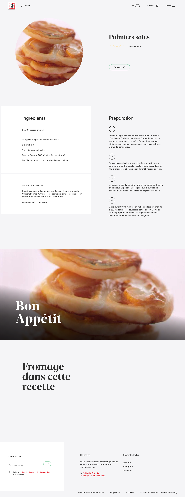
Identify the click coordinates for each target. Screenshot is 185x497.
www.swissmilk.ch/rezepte (34, 202)
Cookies (130, 492)
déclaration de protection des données (34, 472)
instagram (128, 466)
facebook (127, 470)
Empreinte (115, 492)
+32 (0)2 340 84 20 (90, 473)
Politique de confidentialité (91, 492)
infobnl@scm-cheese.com (92, 475)
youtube (127, 462)
